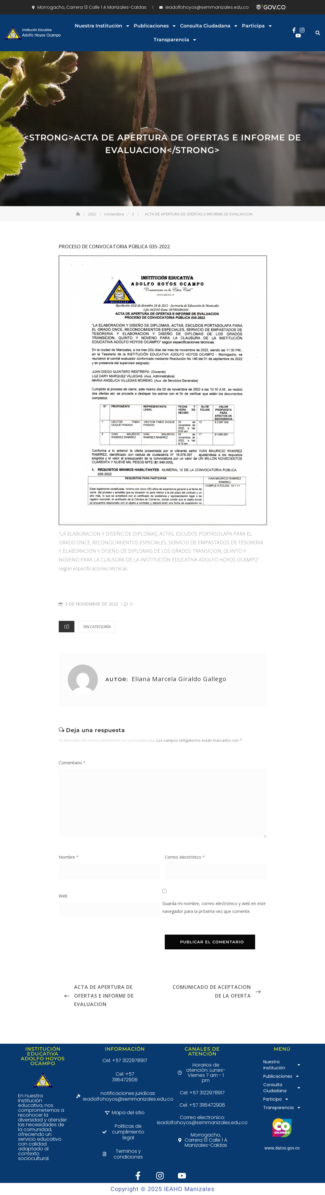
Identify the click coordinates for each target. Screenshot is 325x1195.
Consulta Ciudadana (209, 25)
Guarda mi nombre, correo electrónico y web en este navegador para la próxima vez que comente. (214, 907)
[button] (317, 33)
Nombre (69, 857)
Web (63, 896)
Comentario (72, 763)
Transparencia (175, 39)
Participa (257, 25)
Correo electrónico (185, 857)
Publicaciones (155, 25)
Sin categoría (97, 626)
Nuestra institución (102, 25)
